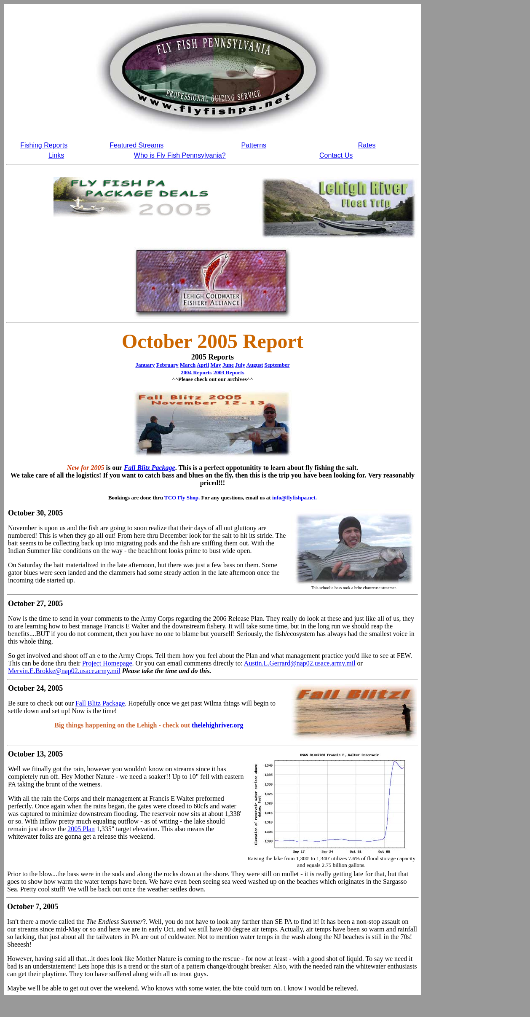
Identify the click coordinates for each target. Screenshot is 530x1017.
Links (56, 155)
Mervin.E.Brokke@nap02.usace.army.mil (64, 670)
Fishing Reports (43, 145)
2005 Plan (80, 828)
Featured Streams (136, 145)
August (254, 365)
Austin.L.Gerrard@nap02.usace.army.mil (300, 663)
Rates (367, 145)
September (276, 365)
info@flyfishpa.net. (294, 497)
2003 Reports (228, 372)
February (167, 365)
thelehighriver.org (218, 725)
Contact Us (336, 155)
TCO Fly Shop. (182, 497)
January (145, 365)
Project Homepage (107, 663)
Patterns (253, 145)
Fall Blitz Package (149, 467)
